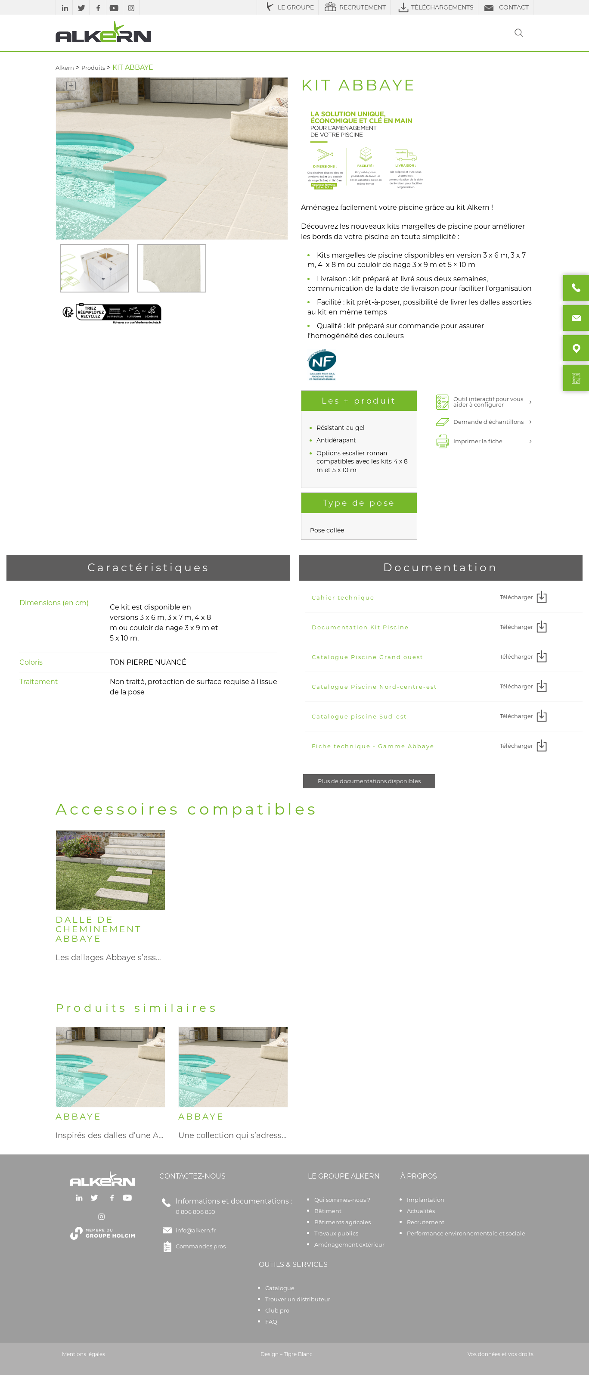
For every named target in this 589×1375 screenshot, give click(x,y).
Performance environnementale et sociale (466, 1233)
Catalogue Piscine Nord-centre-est (374, 686)
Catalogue (279, 1288)
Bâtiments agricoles (342, 1222)
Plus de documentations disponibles (369, 781)
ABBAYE (79, 1116)
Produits (93, 67)
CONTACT (506, 7)
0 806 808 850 (195, 1211)
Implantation (425, 1199)
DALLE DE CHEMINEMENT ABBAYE (99, 929)
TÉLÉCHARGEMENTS (434, 7)
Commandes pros (192, 1246)
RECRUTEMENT (354, 7)
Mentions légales (83, 1354)
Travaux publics (336, 1233)
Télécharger (524, 597)
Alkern (65, 67)
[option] (94, 268)
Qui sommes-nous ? (342, 1199)
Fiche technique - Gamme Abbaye (373, 746)
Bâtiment (327, 1210)
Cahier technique (343, 597)
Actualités (421, 1210)
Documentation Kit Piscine (360, 627)
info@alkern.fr (196, 1230)
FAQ (271, 1321)
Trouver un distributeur (297, 1299)
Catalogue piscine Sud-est (359, 716)
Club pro (277, 1310)
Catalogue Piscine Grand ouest (367, 656)
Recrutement (425, 1222)
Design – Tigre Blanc (286, 1354)
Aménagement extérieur (349, 1244)
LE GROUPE (287, 7)
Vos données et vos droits (500, 1354)
